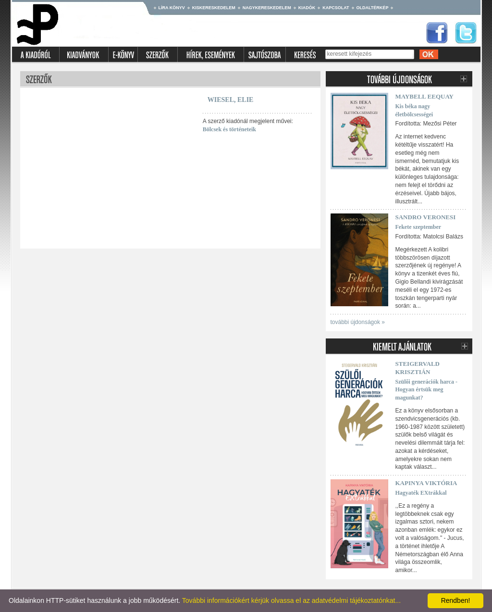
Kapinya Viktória (426, 483)
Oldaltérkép (373, 7)
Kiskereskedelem (213, 7)
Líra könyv (172, 7)
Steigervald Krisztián (417, 367)
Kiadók (307, 7)
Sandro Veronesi (425, 217)
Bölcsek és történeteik (229, 129)
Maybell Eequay (424, 96)
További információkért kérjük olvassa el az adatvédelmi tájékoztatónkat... (291, 600)
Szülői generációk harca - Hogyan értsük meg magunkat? (426, 389)
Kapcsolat (335, 7)
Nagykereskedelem (267, 7)
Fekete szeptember (418, 227)
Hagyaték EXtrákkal (421, 492)
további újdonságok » (358, 322)
